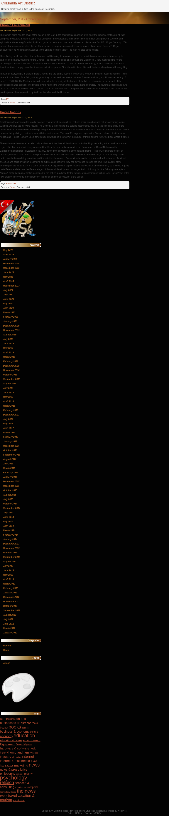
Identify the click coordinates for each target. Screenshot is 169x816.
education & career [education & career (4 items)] (11, 740)
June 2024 (8, 272)
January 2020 (10, 321)
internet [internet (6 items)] (28, 756)
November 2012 (11, 601)
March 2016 (9, 468)
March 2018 (9, 406)
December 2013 (11, 543)
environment (12, 183)
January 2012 (10, 632)
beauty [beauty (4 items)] (4, 727)
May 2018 (8, 397)
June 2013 (8, 570)
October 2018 (10, 374)
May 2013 (8, 575)
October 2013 (10, 552)
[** (7, 99)
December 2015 (11, 481)
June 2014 (8, 517)
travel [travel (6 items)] (12, 796)
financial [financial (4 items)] (21, 744)
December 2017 (11, 414)
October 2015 (10, 490)
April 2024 (8, 281)
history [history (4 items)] (4, 752)
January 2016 (10, 477)
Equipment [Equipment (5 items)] (7, 744)
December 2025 (11, 263)
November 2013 (11, 548)
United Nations (10, 112)
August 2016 (9, 459)
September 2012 (11, 610)
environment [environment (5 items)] (31, 740)
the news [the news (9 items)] (26, 791)
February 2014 (10, 535)
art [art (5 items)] (18, 723)
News (12, 103)
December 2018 (11, 366)
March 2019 (9, 357)
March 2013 (9, 583)
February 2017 (10, 437)
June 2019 (8, 343)
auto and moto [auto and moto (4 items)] (29, 722)
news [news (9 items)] (34, 764)
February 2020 (10, 317)
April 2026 (8, 254)
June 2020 (8, 299)
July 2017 (8, 419)
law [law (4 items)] (35, 760)
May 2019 (8, 348)
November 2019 (11, 330)
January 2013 (10, 592)
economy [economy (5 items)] (6, 736)
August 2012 (9, 615)
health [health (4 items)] (33, 748)
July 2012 (8, 619)
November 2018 (11, 370)
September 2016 (11, 454)
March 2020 (9, 312)
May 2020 (8, 303)
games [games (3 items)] (29, 745)
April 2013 (8, 579)
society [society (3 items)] (27, 787)
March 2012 (9, 628)
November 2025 (11, 268)
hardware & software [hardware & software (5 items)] (14, 748)
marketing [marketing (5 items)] (21, 765)
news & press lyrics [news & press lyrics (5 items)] (13, 769)
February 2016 (10, 472)
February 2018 (10, 410)
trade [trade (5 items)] (3, 796)
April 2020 (8, 308)
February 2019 (10, 361)
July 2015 (8, 499)
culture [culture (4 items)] (34, 731)
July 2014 (8, 512)
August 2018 (9, 383)
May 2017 (8, 423)
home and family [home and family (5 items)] (20, 752)
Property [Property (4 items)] (28, 773)
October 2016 (10, 450)
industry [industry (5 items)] (5, 757)
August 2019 (9, 334)
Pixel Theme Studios (83, 811)
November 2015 (11, 486)
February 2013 (10, 588)
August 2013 (9, 561)
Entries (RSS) (74, 813)
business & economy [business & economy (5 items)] (14, 731)
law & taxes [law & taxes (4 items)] (6, 765)
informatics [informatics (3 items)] (16, 757)
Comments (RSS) (93, 813)
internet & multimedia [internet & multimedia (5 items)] (15, 761)
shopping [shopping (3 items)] (19, 787)
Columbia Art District (18, 3)
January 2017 (10, 441)
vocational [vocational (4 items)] (18, 800)
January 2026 (10, 259)
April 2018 (8, 401)
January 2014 (10, 539)
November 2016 (11, 446)
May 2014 (8, 521)
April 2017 (8, 428)
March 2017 (9, 432)
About (6, 663)
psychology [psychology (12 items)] (13, 777)
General (7, 645)
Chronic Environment (15, 25)
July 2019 (8, 339)
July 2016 (8, 463)
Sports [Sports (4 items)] (34, 787)
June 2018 (8, 392)
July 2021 (8, 290)
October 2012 (10, 606)
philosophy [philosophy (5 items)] (7, 773)
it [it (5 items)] (31, 761)
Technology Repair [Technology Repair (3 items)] (8, 792)
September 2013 (11, 557)
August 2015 (9, 495)
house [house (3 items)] (35, 753)
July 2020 (8, 294)
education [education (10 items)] (24, 735)
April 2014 (8, 526)
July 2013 (8, 566)
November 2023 (11, 285)
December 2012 (11, 597)
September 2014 (11, 508)
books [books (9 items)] (15, 726)
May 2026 (8, 250)
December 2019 (11, 326)
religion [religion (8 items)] (7, 782)
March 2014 (9, 530)
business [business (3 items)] (25, 728)
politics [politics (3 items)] (19, 774)
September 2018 (11, 379)
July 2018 (8, 388)
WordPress (123, 811)
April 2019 (8, 352)
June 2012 (8, 624)
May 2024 (8, 277)
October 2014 (10, 503)
